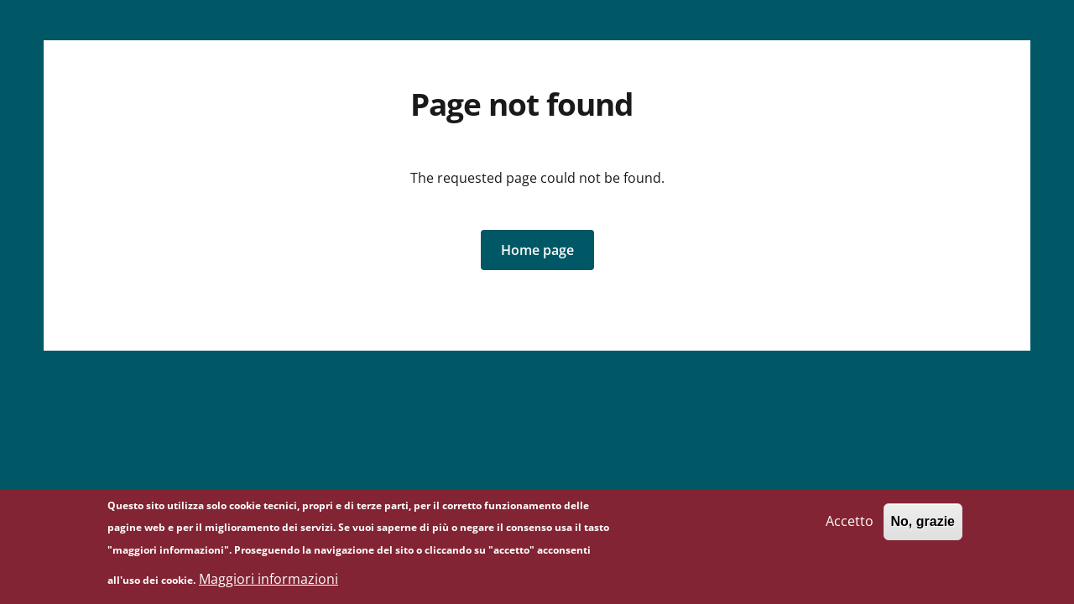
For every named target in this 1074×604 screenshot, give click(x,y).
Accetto (849, 524)
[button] (537, 250)
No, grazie (923, 525)
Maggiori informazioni (268, 582)
